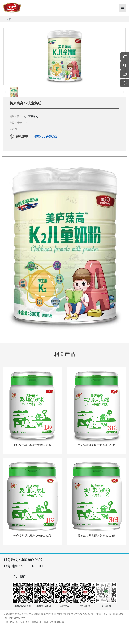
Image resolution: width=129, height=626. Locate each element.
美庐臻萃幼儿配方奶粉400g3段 (97, 445)
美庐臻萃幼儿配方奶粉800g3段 (97, 535)
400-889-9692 (45, 136)
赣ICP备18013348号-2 (17, 622)
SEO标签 (59, 622)
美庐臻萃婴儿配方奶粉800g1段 (32, 535)
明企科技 (48, 622)
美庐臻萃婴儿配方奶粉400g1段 (32, 445)
